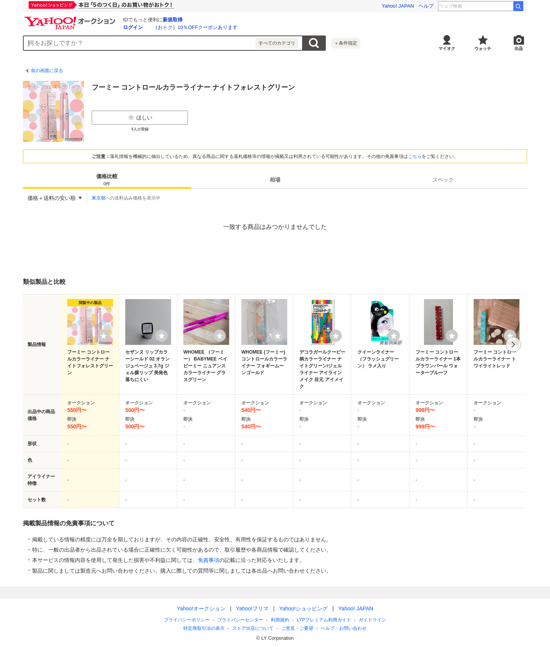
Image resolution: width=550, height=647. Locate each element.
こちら (415, 156)
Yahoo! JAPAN (398, 6)
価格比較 (107, 180)
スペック (443, 180)
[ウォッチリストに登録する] (103, 336)
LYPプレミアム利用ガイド (324, 620)
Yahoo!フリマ (252, 608)
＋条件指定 (345, 43)
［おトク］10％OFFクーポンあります (195, 27)
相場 (275, 180)
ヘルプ (426, 6)
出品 (518, 48)
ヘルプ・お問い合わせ (344, 628)
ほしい (139, 117)
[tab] (107, 179)
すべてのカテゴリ (277, 43)
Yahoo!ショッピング (303, 608)
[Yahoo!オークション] (71, 18)
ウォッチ (482, 48)
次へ (513, 344)
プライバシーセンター (240, 620)
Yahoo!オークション (201, 608)
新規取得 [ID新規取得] (173, 20)
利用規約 (280, 620)
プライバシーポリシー (187, 620)
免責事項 (208, 560)
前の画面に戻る (47, 70)
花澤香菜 (499, 6)
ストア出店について (252, 628)
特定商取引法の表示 (204, 628)
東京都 (98, 198)
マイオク (446, 48)
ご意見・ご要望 (297, 628)
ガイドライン (372, 620)
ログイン (133, 27)
